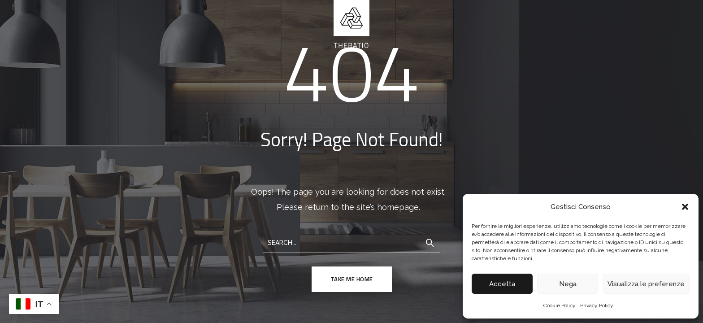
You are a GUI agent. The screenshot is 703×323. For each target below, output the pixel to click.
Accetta (502, 284)
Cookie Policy (559, 305)
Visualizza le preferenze (646, 284)
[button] (685, 206)
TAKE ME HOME (351, 279)
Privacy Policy (596, 305)
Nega (568, 284)
